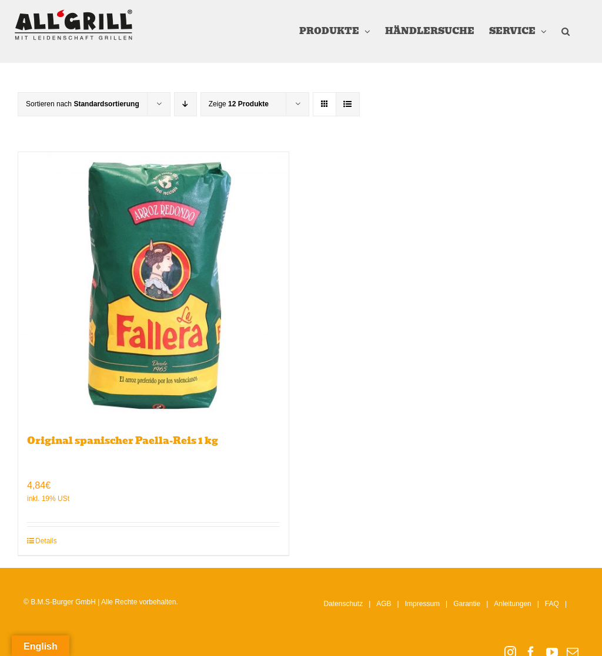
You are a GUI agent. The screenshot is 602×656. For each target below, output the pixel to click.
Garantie (466, 604)
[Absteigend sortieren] (185, 104)
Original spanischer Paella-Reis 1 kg (122, 440)
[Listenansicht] (347, 104)
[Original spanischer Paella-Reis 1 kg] (153, 287)
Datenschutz (343, 604)
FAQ (552, 604)
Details (46, 541)
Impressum (422, 604)
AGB (383, 604)
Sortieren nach (82, 104)
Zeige (239, 104)
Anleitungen (512, 604)
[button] (565, 31)
